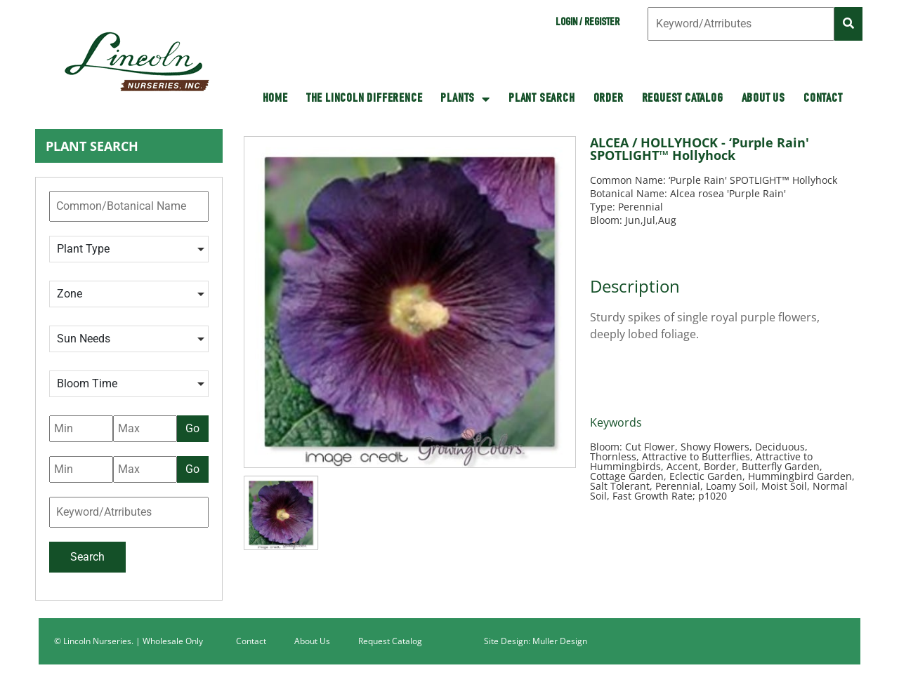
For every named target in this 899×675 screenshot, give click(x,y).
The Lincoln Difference (364, 99)
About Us (763, 99)
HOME (275, 99)
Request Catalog (682, 99)
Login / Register (587, 23)
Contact (823, 99)
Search (87, 556)
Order (608, 99)
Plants (465, 99)
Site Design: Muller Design (535, 641)
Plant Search (541, 99)
